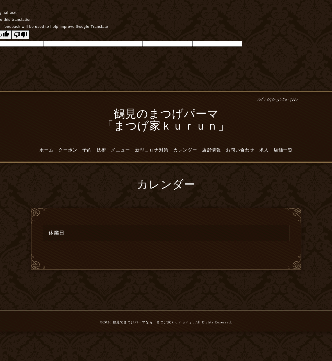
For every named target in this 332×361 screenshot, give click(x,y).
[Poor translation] (20, 34)
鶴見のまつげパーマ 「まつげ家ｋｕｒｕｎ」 (166, 121)
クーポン (68, 150)
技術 (101, 150)
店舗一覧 (283, 150)
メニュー (120, 150)
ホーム (46, 150)
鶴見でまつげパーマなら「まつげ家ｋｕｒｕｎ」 (153, 322)
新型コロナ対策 (152, 150)
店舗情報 (211, 150)
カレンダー (185, 150)
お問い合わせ (240, 150)
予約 (87, 150)
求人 (264, 150)
